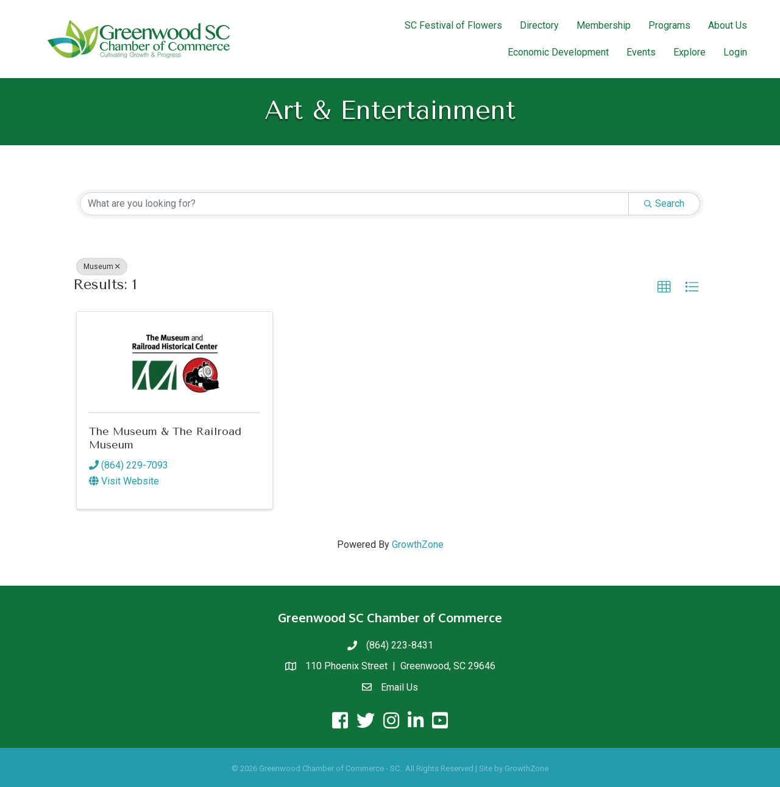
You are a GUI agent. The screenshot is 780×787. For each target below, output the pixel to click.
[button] (664, 287)
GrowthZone (418, 544)
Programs (669, 25)
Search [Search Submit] (664, 203)
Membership (603, 25)
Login (735, 52)
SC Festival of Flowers (453, 25)
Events (641, 52)
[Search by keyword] (354, 203)
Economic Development (558, 52)
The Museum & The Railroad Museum (165, 438)
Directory (539, 25)
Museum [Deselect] (101, 266)
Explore (689, 52)
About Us (727, 25)
